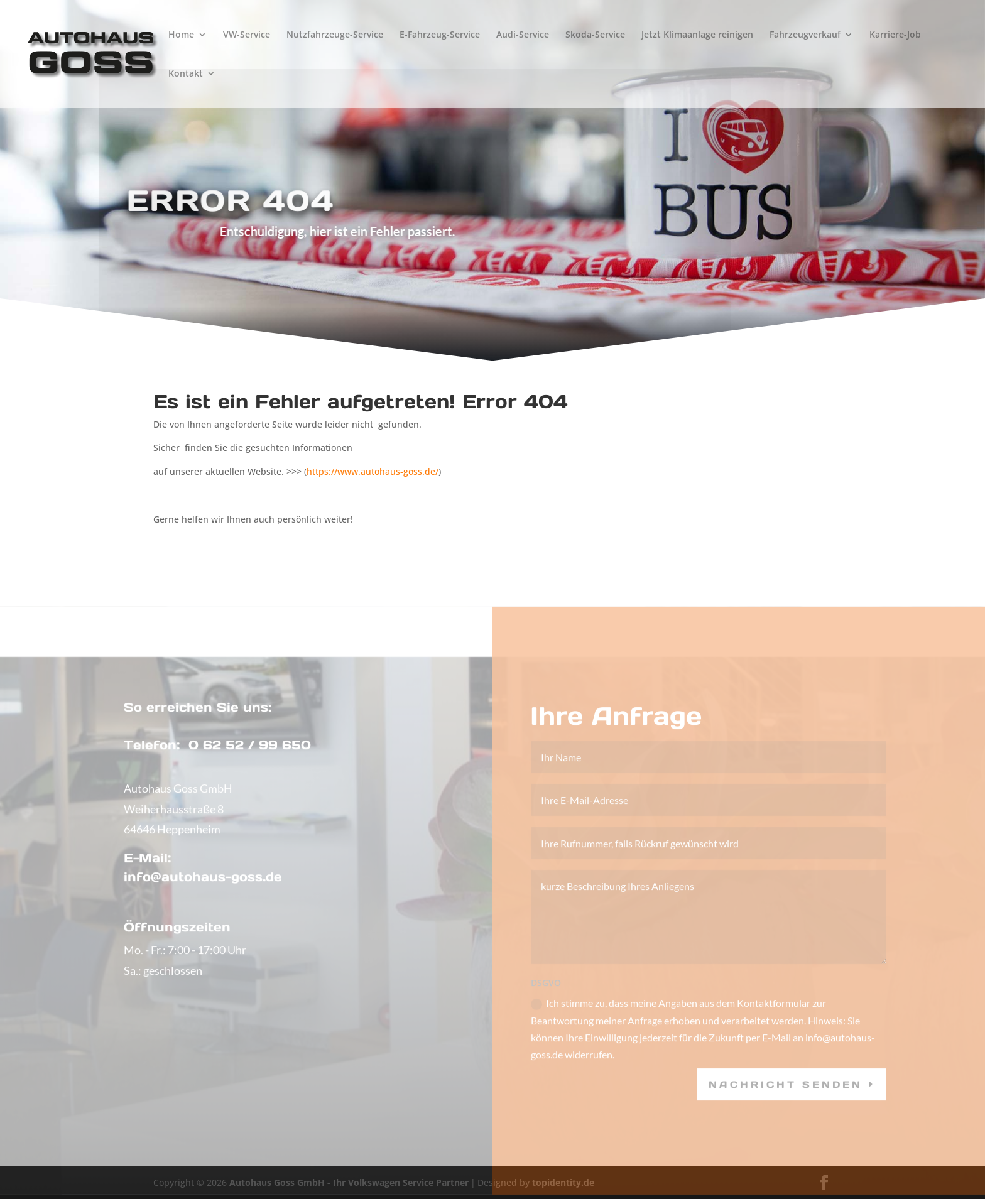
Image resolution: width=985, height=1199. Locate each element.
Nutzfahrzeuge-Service (334, 35)
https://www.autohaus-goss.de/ (372, 471)
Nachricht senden (786, 1098)
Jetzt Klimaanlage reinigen (697, 35)
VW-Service (246, 35)
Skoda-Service (595, 35)
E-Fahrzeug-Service (440, 35)
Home (181, 35)
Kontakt (185, 74)
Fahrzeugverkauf (805, 35)
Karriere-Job (895, 35)
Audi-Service (522, 35)
